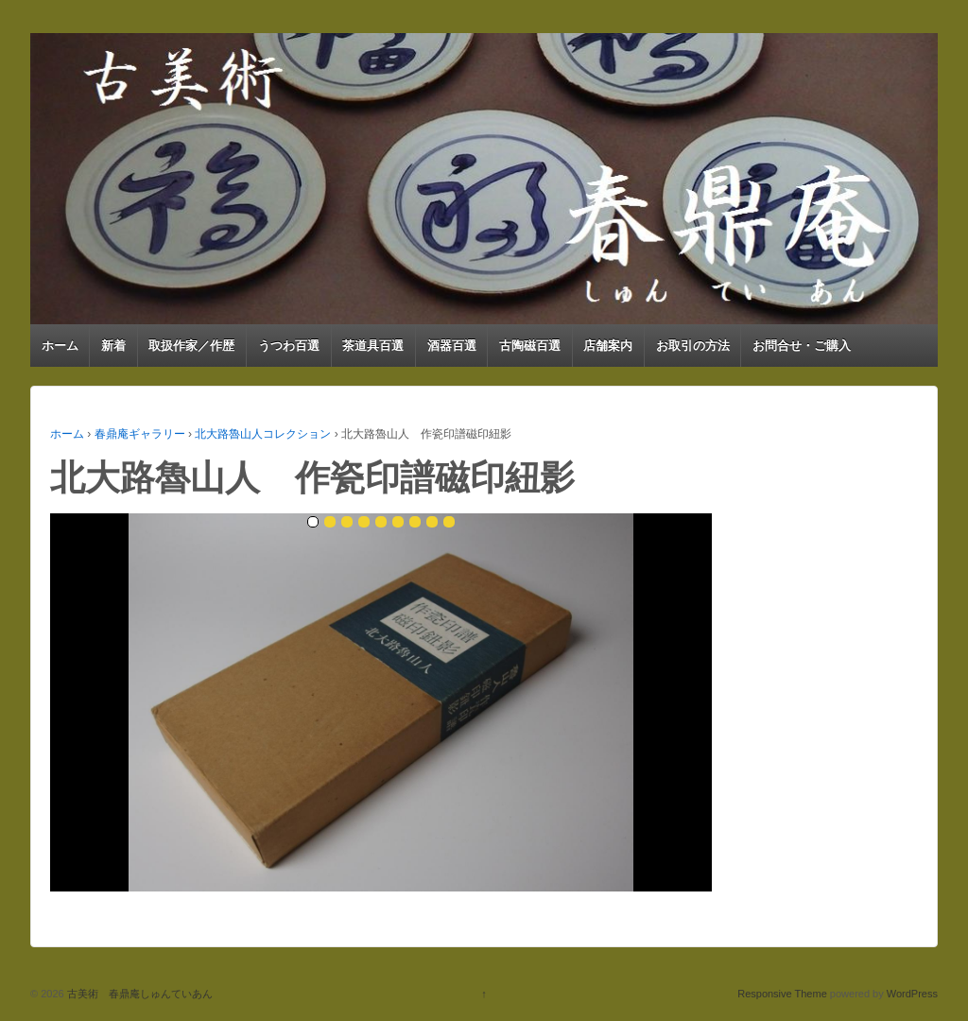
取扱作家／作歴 (191, 345)
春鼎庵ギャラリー (140, 434)
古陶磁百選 (530, 345)
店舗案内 (607, 345)
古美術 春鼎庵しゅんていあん (138, 993)
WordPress (912, 993)
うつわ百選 (289, 345)
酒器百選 (451, 345)
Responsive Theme (782, 993)
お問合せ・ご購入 (801, 345)
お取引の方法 (693, 345)
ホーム (60, 345)
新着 (113, 345)
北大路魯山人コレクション (263, 434)
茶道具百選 (373, 345)
